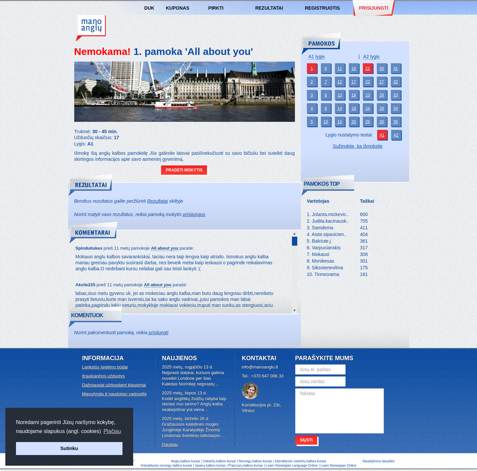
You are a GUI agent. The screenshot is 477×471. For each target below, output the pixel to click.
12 (340, 82)
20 (354, 121)
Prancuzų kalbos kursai (246, 465)
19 (354, 108)
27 (381, 82)
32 (395, 82)
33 (395, 95)
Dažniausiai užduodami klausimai (114, 384)
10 (326, 121)
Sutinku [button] (69, 448)
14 (340, 108)
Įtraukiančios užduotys (103, 375)
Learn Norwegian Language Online (292, 465)
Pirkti (216, 8)
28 (381, 95)
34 (395, 108)
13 (340, 95)
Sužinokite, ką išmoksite (357, 146)
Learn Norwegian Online (339, 465)
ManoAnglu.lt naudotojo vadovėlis (114, 393)
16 (354, 68)
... (217, 383)
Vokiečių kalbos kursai (219, 461)
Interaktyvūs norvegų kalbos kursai (166, 465)
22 (367, 82)
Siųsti (306, 440)
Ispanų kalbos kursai (210, 465)
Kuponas (177, 8)
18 (354, 95)
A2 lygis (371, 56)
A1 (381, 135)
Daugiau (170, 444)
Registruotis (322, 8)
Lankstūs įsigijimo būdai (105, 366)
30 (381, 121)
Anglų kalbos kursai (91, 28)
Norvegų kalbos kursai (255, 461)
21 (367, 68)
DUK (149, 8)
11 (340, 68)
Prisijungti (373, 8)
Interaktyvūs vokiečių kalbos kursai (300, 461)
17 (354, 82)
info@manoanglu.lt (260, 366)
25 (367, 121)
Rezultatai (269, 8)
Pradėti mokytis (184, 170)
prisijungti (158, 332)
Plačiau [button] (112, 431)
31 (395, 68)
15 (340, 121)
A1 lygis (317, 56)
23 (367, 95)
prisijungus (194, 214)
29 (381, 108)
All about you (164, 248)
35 (395, 121)
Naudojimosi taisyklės (378, 461)
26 (381, 68)
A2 (395, 135)
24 (367, 108)
